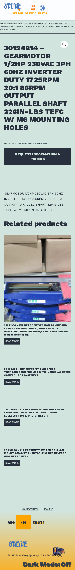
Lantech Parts (18, 23)
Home (2, 23)
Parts (8, 23)
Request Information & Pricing (37, 156)
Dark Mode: (47, 564)
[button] (64, 44)
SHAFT (45, 144)
